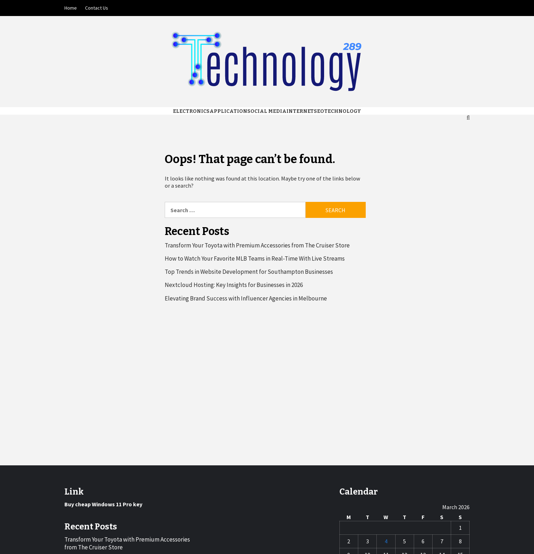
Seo (319, 111)
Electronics (191, 111)
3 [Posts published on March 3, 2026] (367, 541)
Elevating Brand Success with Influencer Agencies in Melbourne (246, 298)
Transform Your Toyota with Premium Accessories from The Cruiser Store (257, 245)
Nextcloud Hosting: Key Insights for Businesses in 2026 (234, 285)
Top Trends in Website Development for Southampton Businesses (249, 272)
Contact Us (96, 8)
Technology (342, 111)
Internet (300, 111)
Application (228, 111)
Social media (266, 111)
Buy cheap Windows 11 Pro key (103, 504)
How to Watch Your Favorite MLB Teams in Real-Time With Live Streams (255, 258)
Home (70, 8)
